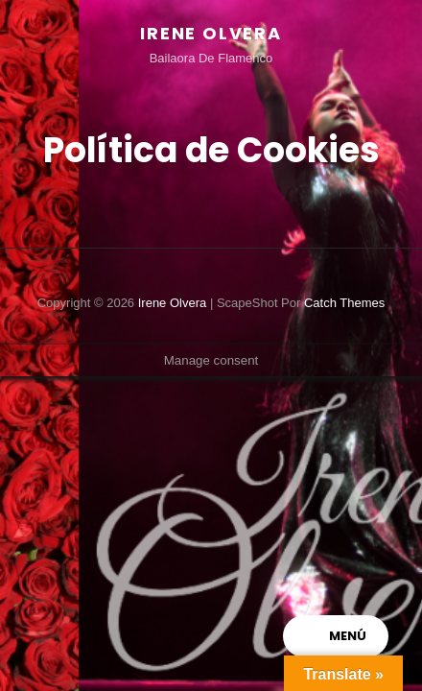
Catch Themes (344, 303)
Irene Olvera (211, 33)
